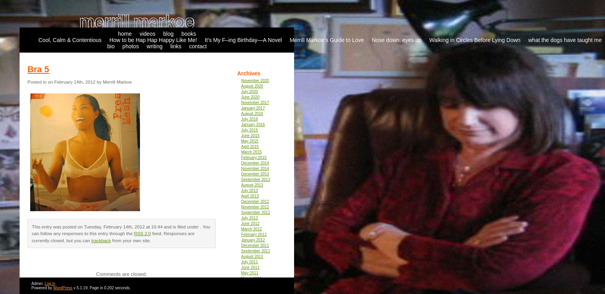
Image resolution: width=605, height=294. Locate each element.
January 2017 (253, 108)
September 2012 (255, 212)
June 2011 (250, 267)
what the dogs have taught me (565, 40)
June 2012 (250, 223)
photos (130, 46)
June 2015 (250, 135)
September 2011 (255, 251)
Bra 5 (38, 69)
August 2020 (252, 86)
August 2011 (252, 256)
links (175, 46)
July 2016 (249, 119)
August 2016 (252, 113)
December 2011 (255, 245)
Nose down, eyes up (397, 40)
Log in (50, 283)
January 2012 (253, 240)
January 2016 (253, 124)
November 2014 (255, 168)
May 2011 (249, 273)
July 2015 (249, 130)
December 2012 (255, 201)
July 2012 (249, 218)
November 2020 (255, 81)
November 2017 (255, 102)
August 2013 (252, 185)
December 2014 (255, 163)
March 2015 (251, 152)
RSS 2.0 (142, 233)
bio (111, 46)
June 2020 (250, 97)
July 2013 (249, 190)
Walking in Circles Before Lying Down (474, 40)
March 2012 (251, 229)
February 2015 (254, 157)
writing (154, 46)
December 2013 (255, 174)
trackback (101, 240)
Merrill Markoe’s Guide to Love (327, 40)
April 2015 (250, 146)
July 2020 (249, 91)
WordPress (63, 288)
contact (198, 46)
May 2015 (249, 141)
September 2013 (255, 179)
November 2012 (255, 207)
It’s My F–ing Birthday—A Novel (243, 40)
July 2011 (249, 262)
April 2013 (250, 196)
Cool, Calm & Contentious (70, 40)
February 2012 (254, 234)
